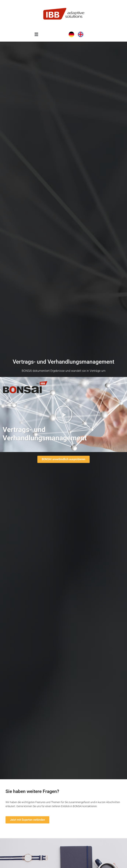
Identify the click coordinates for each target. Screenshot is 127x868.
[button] (36, 34)
